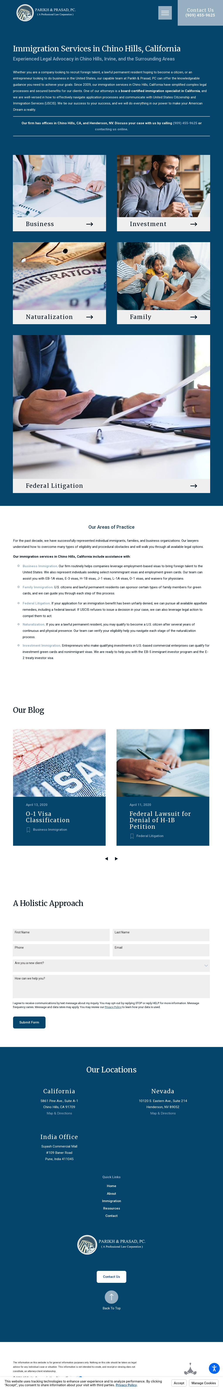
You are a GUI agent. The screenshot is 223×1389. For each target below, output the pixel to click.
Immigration (111, 1199)
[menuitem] (111, 1184)
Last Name (122, 930)
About (111, 1191)
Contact (111, 1214)
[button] (214, 1368)
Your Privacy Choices (66, 1375)
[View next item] (116, 856)
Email (118, 945)
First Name (22, 930)
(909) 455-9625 (200, 15)
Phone (19, 945)
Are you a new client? (29, 961)
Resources (111, 1206)
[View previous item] (106, 856)
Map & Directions (59, 1111)
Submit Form (29, 1020)
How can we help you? (30, 976)
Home (111, 1184)
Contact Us (111, 1275)
